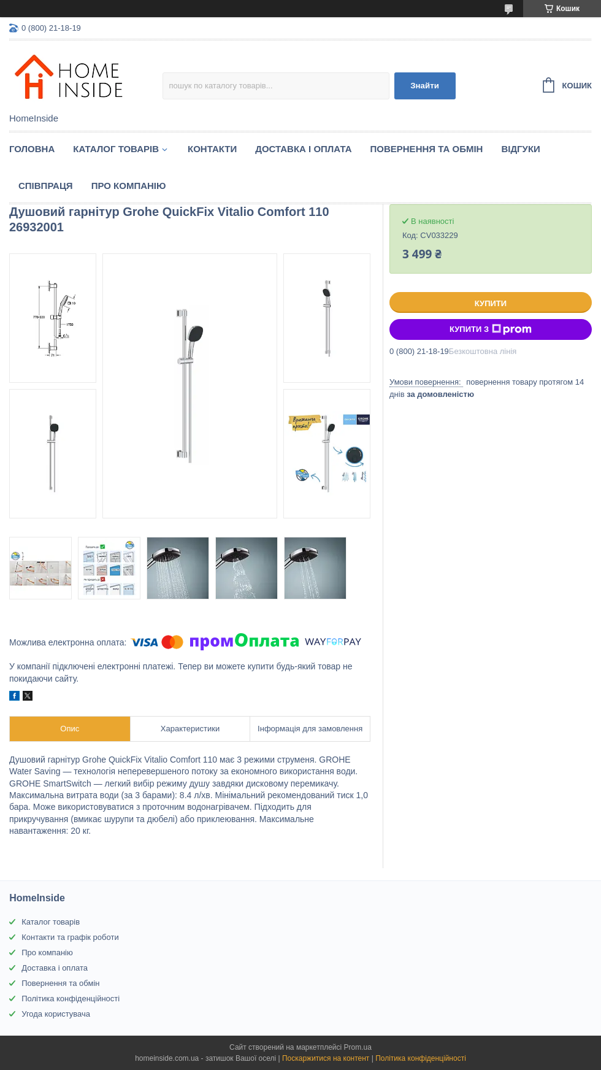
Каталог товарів (50, 921)
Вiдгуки (520, 148)
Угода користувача (55, 1013)
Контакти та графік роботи (69, 937)
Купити (491, 303)
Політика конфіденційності (70, 998)
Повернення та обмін (426, 148)
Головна (32, 148)
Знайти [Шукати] (424, 85)
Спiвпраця (45, 185)
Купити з (491, 329)
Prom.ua (358, 1047)
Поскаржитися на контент (325, 1058)
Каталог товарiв (116, 148)
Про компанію (128, 185)
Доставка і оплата (303, 148)
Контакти (212, 148)
